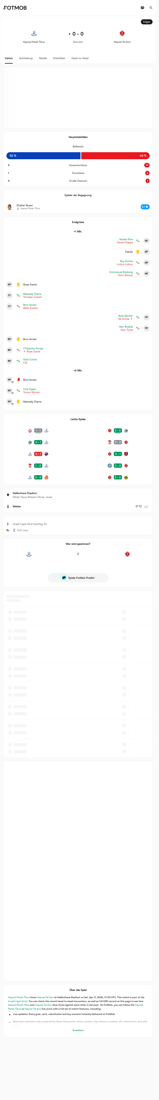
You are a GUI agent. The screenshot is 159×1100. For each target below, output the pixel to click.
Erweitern (78, 1030)
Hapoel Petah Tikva (19, 997)
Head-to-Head (80, 58)
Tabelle (43, 58)
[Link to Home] (15, 8)
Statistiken (59, 58)
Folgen (146, 21)
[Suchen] (151, 8)
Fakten (9, 58)
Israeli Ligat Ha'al (17, 1001)
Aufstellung (26, 58)
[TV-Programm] (142, 8)
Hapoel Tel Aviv (45, 997)
